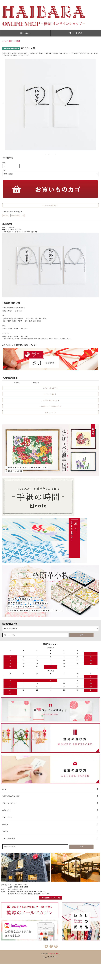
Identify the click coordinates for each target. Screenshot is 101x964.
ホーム (4, 41)
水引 (23, 215)
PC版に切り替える (54, 954)
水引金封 (17, 41)
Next (98, 103)
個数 (3, 163)
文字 (3, 170)
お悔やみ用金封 (15, 215)
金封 (10, 41)
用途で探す (6, 215)
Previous (3, 103)
